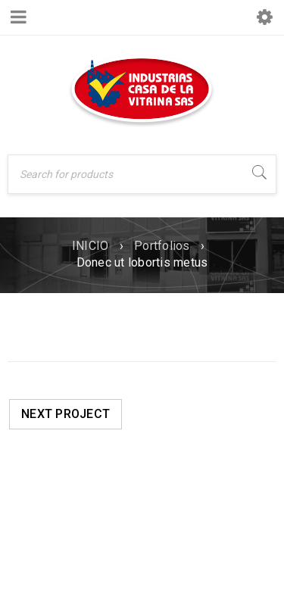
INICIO (90, 246)
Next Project (65, 414)
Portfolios (162, 246)
